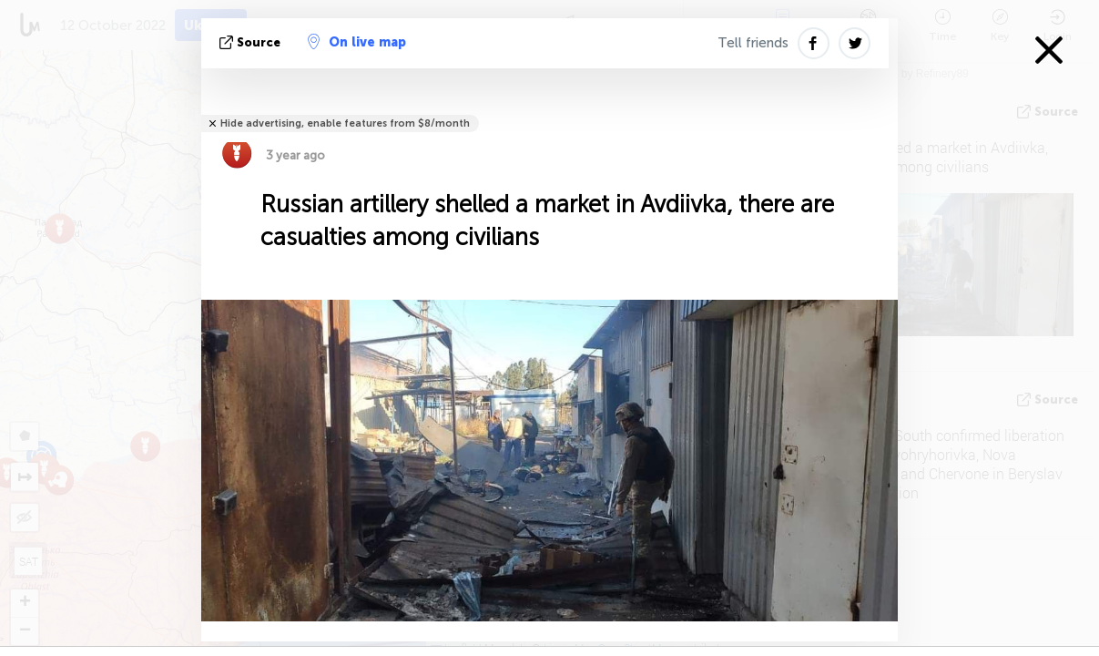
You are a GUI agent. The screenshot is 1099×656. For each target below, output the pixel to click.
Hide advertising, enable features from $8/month (345, 123)
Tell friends (753, 43)
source (251, 42)
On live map (357, 42)
